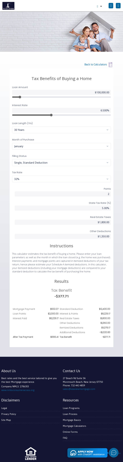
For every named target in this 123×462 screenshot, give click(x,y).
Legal (4, 408)
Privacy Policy (8, 414)
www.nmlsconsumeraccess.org (17, 390)
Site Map (6, 420)
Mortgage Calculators (74, 426)
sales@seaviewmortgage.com (79, 389)
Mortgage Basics (72, 420)
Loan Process (70, 414)
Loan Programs (71, 408)
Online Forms (70, 432)
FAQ (65, 437)
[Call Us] (111, 6)
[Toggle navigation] (118, 6)
